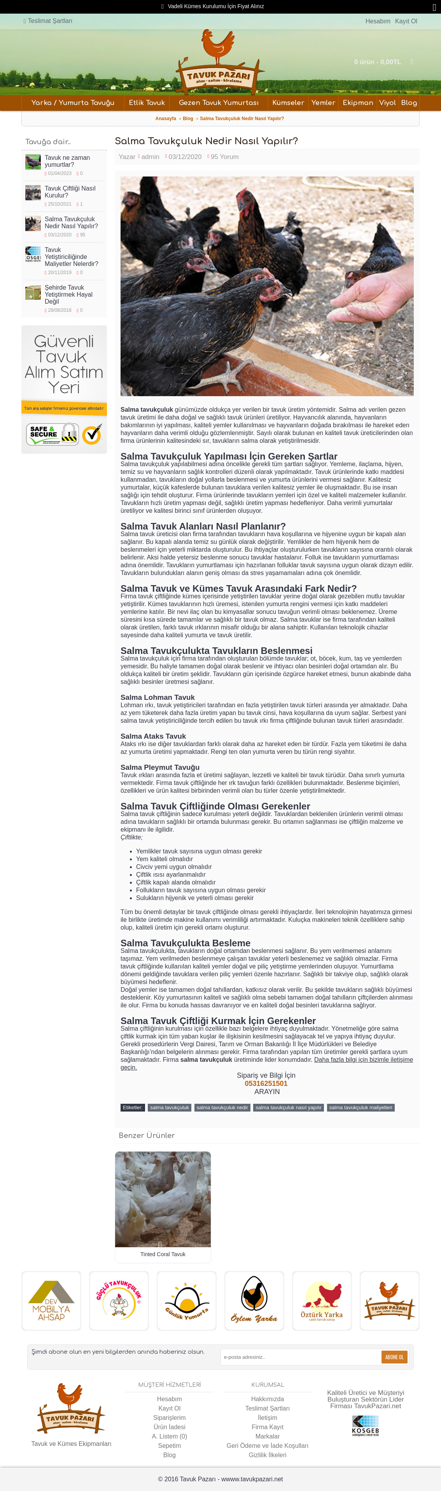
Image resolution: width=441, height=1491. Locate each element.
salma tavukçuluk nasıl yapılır (289, 1107)
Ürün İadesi (170, 1427)
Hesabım (169, 1399)
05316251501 (266, 1083)
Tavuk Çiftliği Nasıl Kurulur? (70, 192)
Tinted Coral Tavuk (163, 1254)
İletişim (267, 1417)
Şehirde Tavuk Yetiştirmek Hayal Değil (69, 294)
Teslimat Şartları (267, 1408)
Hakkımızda (267, 1399)
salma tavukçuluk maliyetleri (360, 1107)
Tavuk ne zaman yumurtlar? (67, 161)
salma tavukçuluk (169, 1107)
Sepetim (169, 1445)
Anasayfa (165, 118)
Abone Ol (394, 1357)
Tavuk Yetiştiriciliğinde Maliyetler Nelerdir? (71, 256)
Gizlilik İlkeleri (268, 1455)
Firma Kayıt (268, 1427)
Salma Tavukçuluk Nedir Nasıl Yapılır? (242, 118)
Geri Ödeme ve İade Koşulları (268, 1445)
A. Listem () (169, 1436)
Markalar (268, 1436)
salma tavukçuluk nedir (222, 1107)
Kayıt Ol (169, 1408)
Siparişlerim (169, 1417)
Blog (188, 118)
